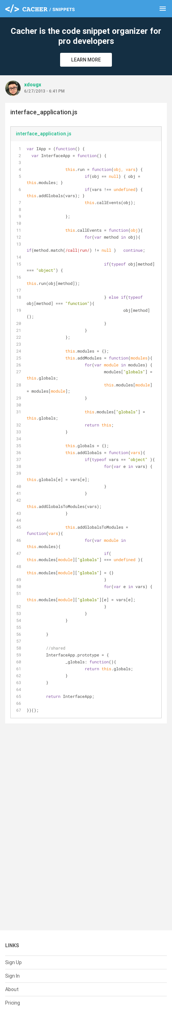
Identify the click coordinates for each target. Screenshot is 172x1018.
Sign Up (13, 962)
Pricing (12, 1003)
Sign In (12, 976)
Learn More (86, 60)
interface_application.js (43, 134)
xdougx (32, 84)
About (12, 989)
